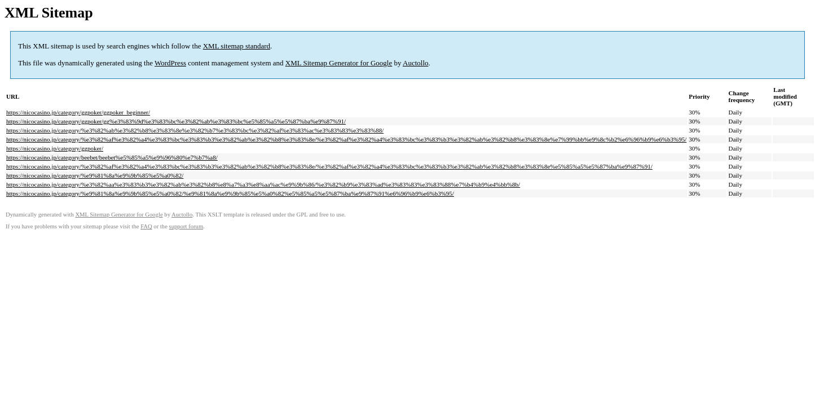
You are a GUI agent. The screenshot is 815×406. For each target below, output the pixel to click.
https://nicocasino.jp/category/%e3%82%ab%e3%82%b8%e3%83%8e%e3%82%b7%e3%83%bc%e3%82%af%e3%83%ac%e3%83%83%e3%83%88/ (195, 130)
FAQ (146, 226)
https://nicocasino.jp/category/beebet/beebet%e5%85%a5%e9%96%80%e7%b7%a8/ (112, 157)
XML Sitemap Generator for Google (338, 63)
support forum (186, 226)
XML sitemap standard (236, 46)
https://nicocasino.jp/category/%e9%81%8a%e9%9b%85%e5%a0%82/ (94, 175)
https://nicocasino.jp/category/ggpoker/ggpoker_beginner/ (78, 112)
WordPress (170, 63)
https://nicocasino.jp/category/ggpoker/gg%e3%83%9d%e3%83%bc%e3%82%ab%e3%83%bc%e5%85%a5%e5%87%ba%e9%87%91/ (176, 121)
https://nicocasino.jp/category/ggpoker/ (54, 148)
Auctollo (416, 63)
